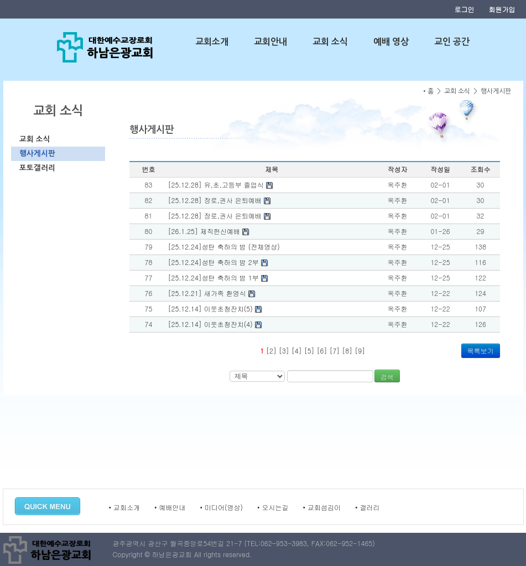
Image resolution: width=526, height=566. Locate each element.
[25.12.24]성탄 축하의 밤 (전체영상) (224, 246)
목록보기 (480, 350)
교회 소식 (330, 42)
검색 (387, 376)
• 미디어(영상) (221, 507)
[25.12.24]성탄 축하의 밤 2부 (218, 262)
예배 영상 (391, 42)
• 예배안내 (170, 507)
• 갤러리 (367, 507)
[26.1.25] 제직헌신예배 (208, 231)
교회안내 (270, 42)
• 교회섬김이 (322, 507)
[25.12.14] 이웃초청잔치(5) (215, 308)
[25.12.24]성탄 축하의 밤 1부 (218, 277)
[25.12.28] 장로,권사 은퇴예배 (219, 200)
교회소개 (211, 42)
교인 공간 (452, 42)
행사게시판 (37, 153)
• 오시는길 (273, 507)
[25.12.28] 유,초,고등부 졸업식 (220, 184)
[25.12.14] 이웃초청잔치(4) (215, 324)
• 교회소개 (124, 507)
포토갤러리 (37, 168)
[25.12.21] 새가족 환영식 (212, 293)
